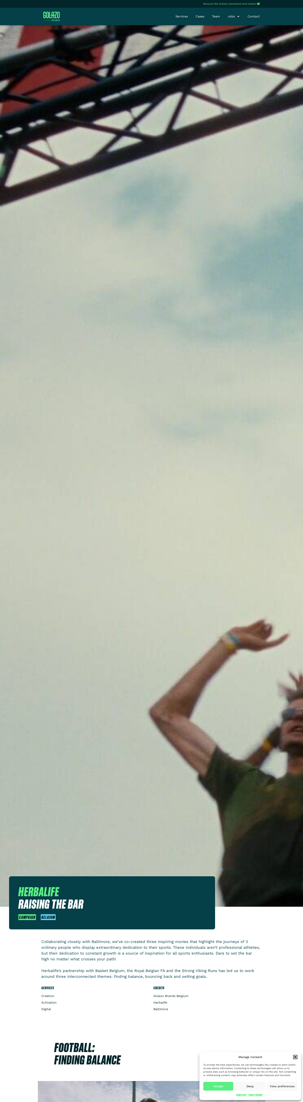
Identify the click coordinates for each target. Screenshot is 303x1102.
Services (181, 16)
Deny (250, 1086)
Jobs (234, 16)
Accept (218, 1086)
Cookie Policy (241, 1094)
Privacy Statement (256, 1094)
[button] (295, 1057)
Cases (200, 16)
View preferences (282, 1086)
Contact (254, 16)
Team (216, 16)
